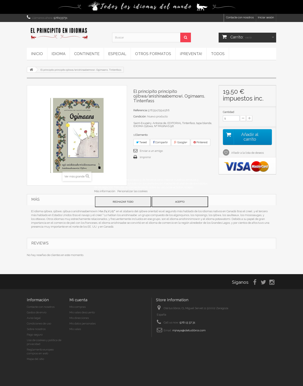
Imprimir (145, 157)
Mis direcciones (79, 318)
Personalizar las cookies (132, 191)
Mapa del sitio (35, 359)
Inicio (37, 53)
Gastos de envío (36, 312)
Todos (218, 53)
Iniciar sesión (266, 17)
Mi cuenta (78, 300)
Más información (105, 191)
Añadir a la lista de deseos (247, 152)
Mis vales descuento (82, 312)
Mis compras (77, 307)
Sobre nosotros (36, 329)
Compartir (160, 142)
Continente (87, 53)
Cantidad (228, 112)
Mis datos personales (82, 323)
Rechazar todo (123, 201)
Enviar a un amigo (151, 150)
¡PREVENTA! (191, 53)
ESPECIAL (117, 53)
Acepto (180, 201)
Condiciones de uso (39, 323)
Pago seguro (35, 334)
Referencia (140, 110)
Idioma (58, 53)
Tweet (141, 142)
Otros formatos (153, 53)
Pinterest (200, 142)
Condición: (140, 116)
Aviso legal (34, 318)
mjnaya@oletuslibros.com (189, 330)
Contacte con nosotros (240, 17)
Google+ (180, 142)
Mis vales (75, 329)
